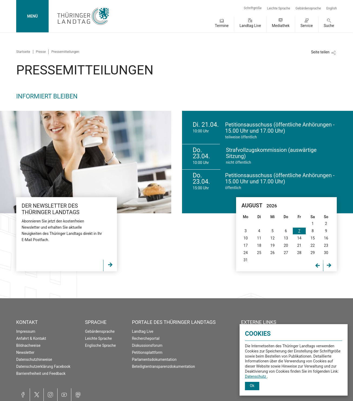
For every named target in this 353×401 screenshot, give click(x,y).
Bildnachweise (28, 345)
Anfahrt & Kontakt (31, 338)
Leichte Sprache (278, 8)
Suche (329, 25)
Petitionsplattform (147, 352)
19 (272, 245)
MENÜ (32, 16)
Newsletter (25, 352)
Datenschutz (256, 376)
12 (272, 238)
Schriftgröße (253, 8)
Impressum (25, 331)
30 (326, 253)
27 (286, 253)
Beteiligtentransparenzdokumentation (163, 366)
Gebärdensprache (308, 8)
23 (326, 245)
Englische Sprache (100, 345)
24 (245, 253)
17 (245, 245)
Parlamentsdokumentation (154, 359)
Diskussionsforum (147, 345)
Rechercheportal (145, 338)
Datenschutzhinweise (34, 359)
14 (299, 238)
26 (272, 253)
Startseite (23, 52)
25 (259, 253)
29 (313, 253)
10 (245, 238)
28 (299, 253)
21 (299, 245)
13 (286, 238)
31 (245, 260)
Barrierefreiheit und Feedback (41, 373)
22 (313, 245)
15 (313, 238)
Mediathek (281, 25)
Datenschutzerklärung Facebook (43, 366)
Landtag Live (250, 25)
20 (286, 245)
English (331, 8)
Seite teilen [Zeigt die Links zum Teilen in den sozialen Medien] (320, 52)
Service (306, 25)
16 (326, 238)
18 (259, 245)
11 (259, 238)
